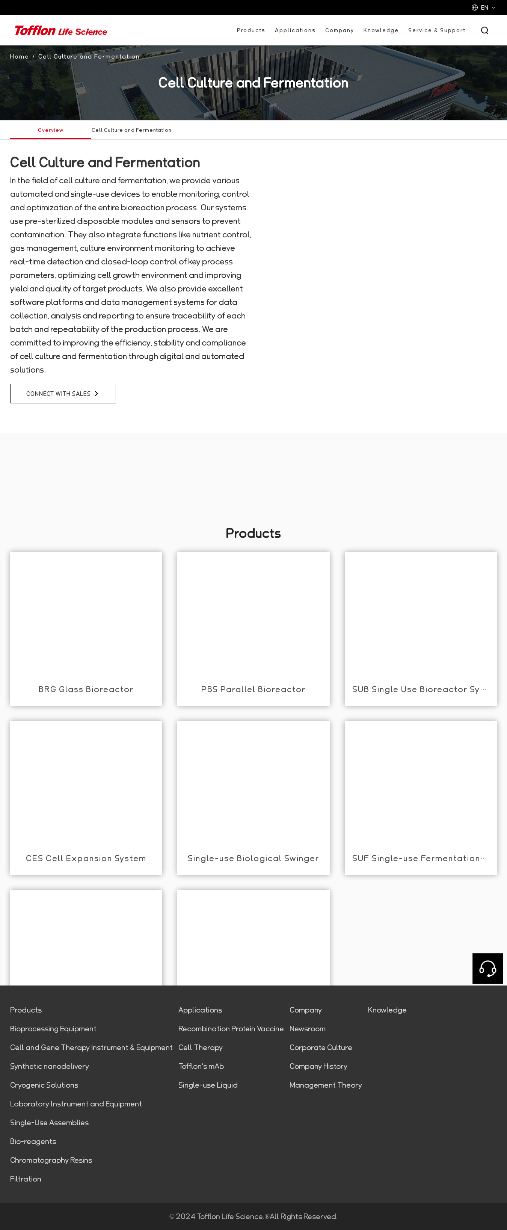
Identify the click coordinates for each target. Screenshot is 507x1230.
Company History (318, 1066)
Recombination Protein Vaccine (231, 1028)
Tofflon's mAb (201, 1066)
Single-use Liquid (208, 1085)
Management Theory (326, 1085)
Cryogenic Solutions (44, 1085)
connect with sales (62, 393)
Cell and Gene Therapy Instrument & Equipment (91, 1047)
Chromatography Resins (51, 1160)
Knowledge (381, 30)
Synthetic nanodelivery (49, 1066)
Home (19, 56)
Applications (295, 30)
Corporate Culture (321, 1047)
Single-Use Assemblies (49, 1122)
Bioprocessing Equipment (53, 1028)
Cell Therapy (200, 1047)
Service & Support (437, 30)
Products (251, 30)
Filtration (25, 1179)
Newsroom (308, 1028)
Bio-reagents (33, 1141)
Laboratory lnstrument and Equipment (76, 1103)
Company (339, 30)
